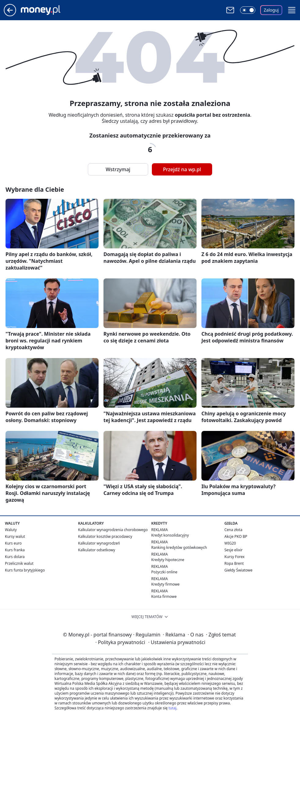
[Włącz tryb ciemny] (247, 10)
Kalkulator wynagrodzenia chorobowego (113, 529)
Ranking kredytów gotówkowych (179, 547)
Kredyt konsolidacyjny (170, 535)
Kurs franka (15, 550)
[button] (292, 10)
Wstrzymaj (118, 169)
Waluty (11, 529)
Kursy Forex (234, 556)
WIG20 (230, 543)
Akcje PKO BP (235, 536)
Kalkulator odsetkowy (96, 550)
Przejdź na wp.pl (182, 169)
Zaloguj (271, 10)
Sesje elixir (233, 550)
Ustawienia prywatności (176, 642)
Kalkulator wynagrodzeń (99, 543)
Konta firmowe (164, 596)
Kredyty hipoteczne (167, 559)
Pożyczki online (164, 572)
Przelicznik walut (19, 563)
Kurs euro (13, 543)
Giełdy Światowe (238, 570)
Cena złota (233, 529)
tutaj (172, 708)
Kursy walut (15, 536)
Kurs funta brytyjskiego (25, 570)
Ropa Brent (234, 563)
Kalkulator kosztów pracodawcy (105, 536)
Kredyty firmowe (165, 584)
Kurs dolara (15, 556)
